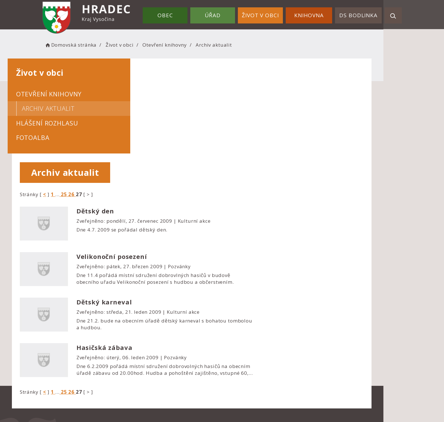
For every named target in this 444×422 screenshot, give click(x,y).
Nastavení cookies (248, 346)
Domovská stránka (105, 44)
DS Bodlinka (360, 13)
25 (217, 99)
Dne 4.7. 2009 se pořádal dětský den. (275, 135)
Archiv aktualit (78, 108)
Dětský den (249, 116)
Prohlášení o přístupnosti (257, 339)
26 (226, 99)
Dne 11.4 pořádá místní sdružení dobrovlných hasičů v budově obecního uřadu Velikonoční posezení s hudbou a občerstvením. (308, 184)
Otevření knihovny (199, 44)
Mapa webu (240, 354)
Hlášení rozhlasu (77, 123)
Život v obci (267, 13)
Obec (179, 13)
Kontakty (237, 362)
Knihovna (313, 13)
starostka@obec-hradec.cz (166, 363)
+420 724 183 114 (156, 355)
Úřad (223, 13)
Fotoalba (63, 137)
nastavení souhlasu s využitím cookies (321, 405)
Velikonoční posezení (265, 161)
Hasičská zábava (258, 252)
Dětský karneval (257, 207)
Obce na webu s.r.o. (282, 398)
